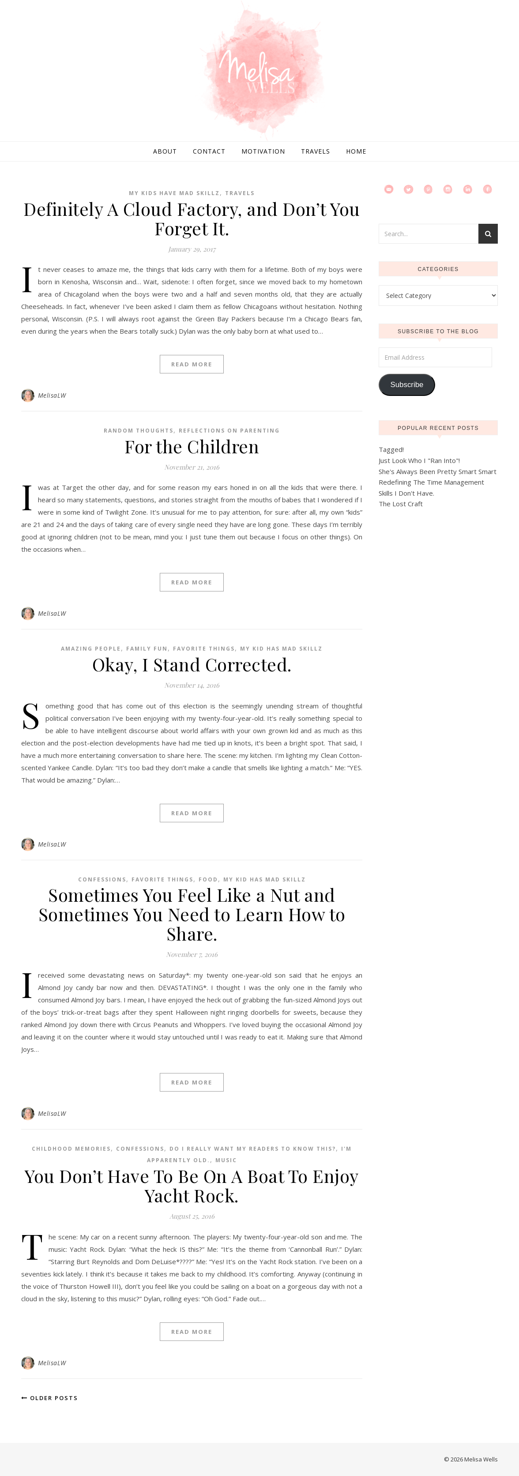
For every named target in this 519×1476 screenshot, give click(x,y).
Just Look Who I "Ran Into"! (419, 460)
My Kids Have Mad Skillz (174, 193)
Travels (315, 151)
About (165, 151)
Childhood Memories (71, 1148)
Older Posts (49, 1398)
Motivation (263, 151)
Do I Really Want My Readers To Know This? (252, 1148)
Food (208, 879)
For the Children (191, 446)
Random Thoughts (138, 430)
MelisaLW (52, 395)
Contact (209, 151)
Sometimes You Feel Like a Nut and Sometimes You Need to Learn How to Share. (192, 914)
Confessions (102, 879)
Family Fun (147, 648)
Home (356, 151)
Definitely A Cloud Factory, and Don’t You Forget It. (191, 218)
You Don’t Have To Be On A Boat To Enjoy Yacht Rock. (192, 1185)
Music (226, 1160)
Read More (191, 364)
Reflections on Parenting (229, 430)
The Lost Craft (401, 503)
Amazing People (91, 648)
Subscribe (406, 384)
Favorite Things (204, 648)
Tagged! (391, 449)
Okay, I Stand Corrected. (192, 664)
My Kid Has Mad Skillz (281, 648)
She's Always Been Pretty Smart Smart (437, 471)
